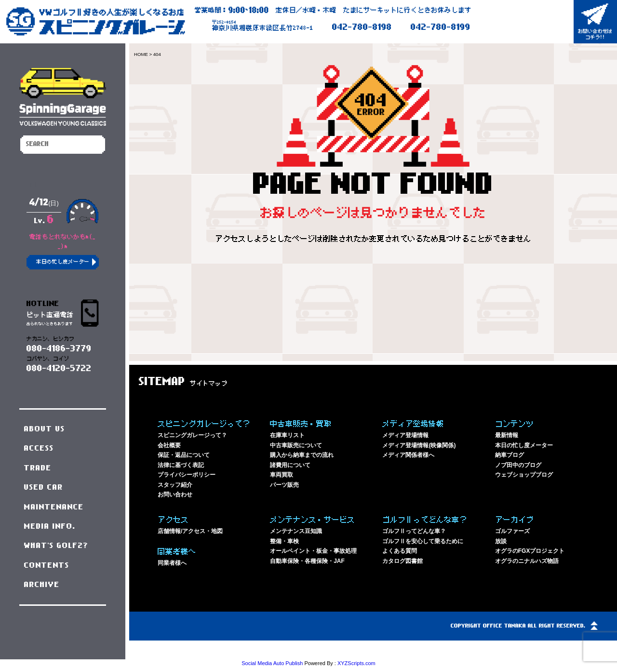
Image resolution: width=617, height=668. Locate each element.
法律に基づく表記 (181, 465)
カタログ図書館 (402, 561)
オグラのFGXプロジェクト (530, 551)
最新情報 (506, 435)
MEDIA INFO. (50, 526)
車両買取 (281, 474)
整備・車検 (284, 541)
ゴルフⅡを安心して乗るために (422, 541)
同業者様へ (172, 563)
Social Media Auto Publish (272, 663)
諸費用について (290, 465)
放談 (501, 541)
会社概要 (169, 445)
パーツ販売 (284, 484)
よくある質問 (399, 551)
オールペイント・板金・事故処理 (313, 551)
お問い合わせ (175, 494)
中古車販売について (296, 445)
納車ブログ (509, 455)
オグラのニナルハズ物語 (527, 561)
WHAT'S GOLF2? (56, 545)
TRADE (38, 468)
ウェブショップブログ (524, 474)
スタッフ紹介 (175, 484)
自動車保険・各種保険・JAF (307, 561)
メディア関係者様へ (408, 455)
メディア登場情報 (405, 435)
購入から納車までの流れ (302, 455)
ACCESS (39, 448)
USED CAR (43, 487)
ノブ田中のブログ (518, 465)
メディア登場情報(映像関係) (419, 445)
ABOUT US (44, 429)
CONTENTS (46, 565)
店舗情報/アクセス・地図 (190, 531)
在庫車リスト (287, 435)
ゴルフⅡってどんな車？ (414, 531)
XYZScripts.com (356, 663)
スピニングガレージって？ (192, 435)
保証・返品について (184, 455)
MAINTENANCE (54, 507)
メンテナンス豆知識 (296, 531)
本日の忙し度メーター (524, 445)
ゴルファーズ (512, 531)
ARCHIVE (42, 584)
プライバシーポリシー (186, 474)
